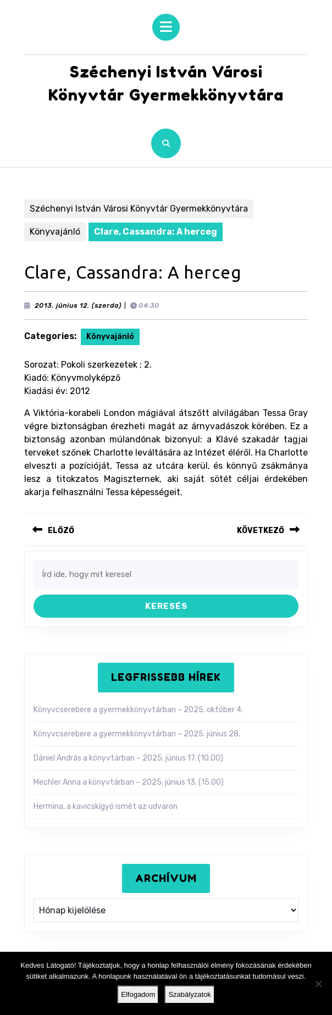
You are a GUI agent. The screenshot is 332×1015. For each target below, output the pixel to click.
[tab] (166, 27)
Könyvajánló (55, 231)
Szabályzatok (189, 994)
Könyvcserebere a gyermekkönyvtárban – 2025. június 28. (137, 734)
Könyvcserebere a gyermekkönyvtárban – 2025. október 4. (138, 709)
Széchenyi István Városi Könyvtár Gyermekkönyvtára (139, 208)
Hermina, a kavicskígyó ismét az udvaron (106, 806)
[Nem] (318, 983)
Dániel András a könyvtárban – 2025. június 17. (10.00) (128, 758)
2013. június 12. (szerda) (78, 305)
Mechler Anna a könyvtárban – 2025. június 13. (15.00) (129, 782)
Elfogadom (138, 994)
